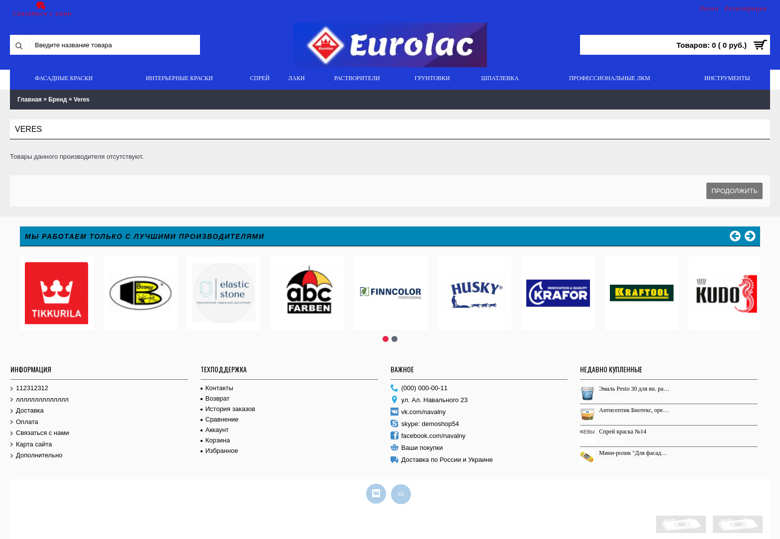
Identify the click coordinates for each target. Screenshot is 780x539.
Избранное (219, 450)
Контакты (216, 388)
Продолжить (734, 191)
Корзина (215, 440)
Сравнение (219, 419)
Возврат (215, 398)
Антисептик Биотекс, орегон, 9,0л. (634, 410)
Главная (29, 99)
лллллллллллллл (39, 400)
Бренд (57, 99)
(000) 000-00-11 (419, 388)
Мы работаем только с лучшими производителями (145, 236)
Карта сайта (31, 444)
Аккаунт (214, 429)
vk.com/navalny (418, 412)
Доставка (27, 411)
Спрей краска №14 (622, 431)
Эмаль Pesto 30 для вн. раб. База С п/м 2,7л (634, 388)
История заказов (227, 409)
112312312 (29, 388)
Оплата (24, 422)
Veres (82, 99)
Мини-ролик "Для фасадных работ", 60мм (634, 452)
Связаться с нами (39, 433)
